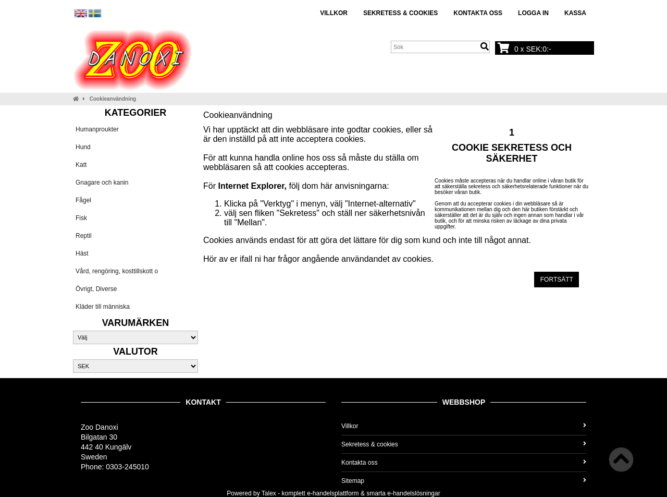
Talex (269, 493)
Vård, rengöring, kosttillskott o (117, 271)
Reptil (84, 235)
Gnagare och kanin (102, 182)
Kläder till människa (103, 306)
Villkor (334, 13)
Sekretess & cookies (400, 13)
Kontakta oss (477, 13)
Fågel (83, 200)
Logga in (533, 13)
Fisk (81, 218)
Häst (82, 253)
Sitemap (463, 480)
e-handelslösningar (413, 493)
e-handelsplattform (333, 493)
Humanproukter (97, 129)
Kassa (575, 13)
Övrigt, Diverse (96, 289)
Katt (81, 164)
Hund (83, 147)
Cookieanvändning (113, 99)
